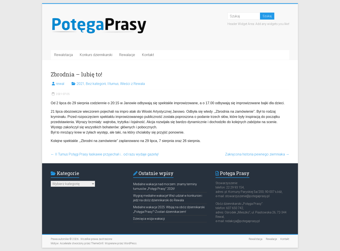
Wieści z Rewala (132, 84)
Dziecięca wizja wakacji (149, 218)
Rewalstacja (63, 55)
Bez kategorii (96, 84)
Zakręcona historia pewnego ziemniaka (257, 154)
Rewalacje (127, 55)
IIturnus (113, 84)
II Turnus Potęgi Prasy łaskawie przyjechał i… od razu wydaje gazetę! (105, 154)
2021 (80, 84)
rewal (60, 84)
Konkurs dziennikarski (96, 55)
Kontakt (148, 55)
